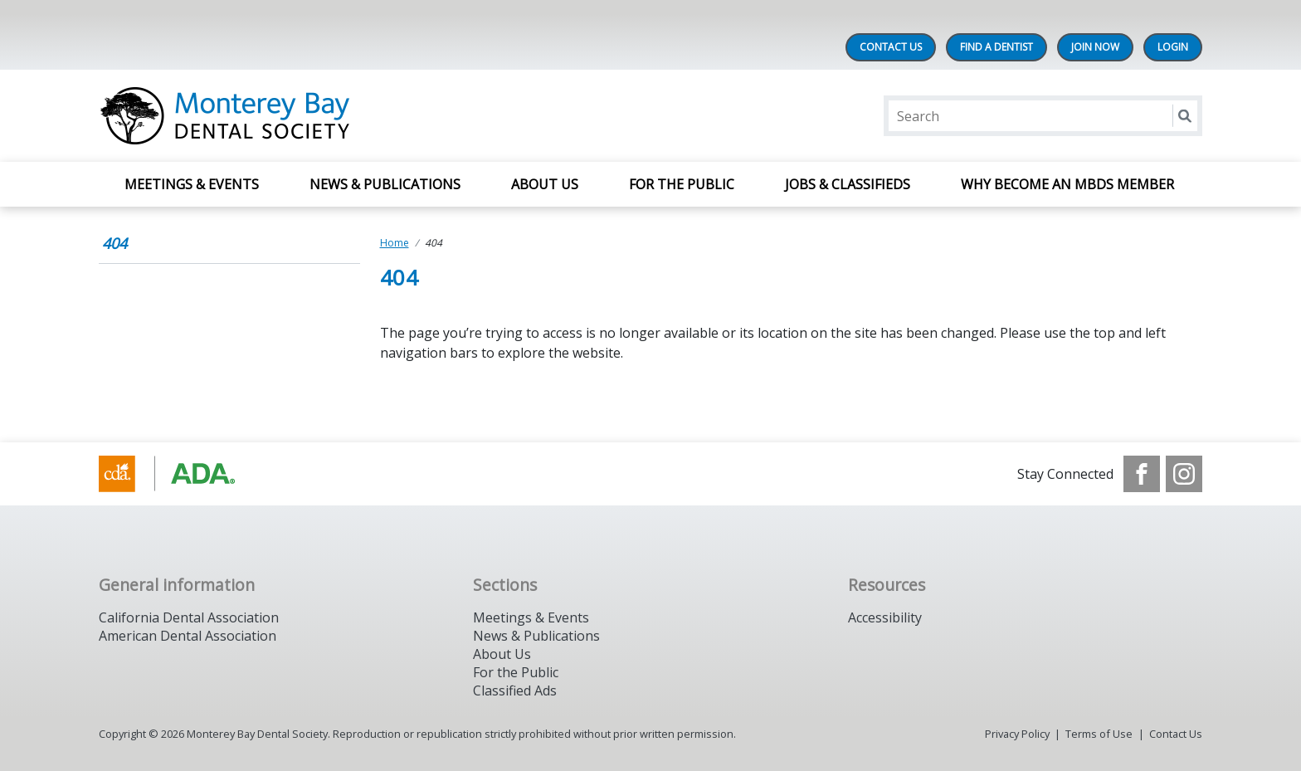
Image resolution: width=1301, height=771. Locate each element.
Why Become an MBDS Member (1069, 184)
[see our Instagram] (1184, 474)
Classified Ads (515, 690)
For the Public (515, 672)
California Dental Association (189, 617)
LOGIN (1172, 47)
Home (394, 243)
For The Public (681, 184)
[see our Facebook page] (1141, 474)
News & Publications (384, 184)
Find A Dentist (996, 47)
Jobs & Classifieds (847, 184)
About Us (544, 184)
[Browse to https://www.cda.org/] (183, 474)
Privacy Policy (1017, 733)
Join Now (1095, 47)
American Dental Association (187, 636)
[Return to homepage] (313, 115)
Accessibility (885, 617)
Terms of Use (1099, 733)
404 (114, 243)
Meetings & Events (191, 184)
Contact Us (891, 47)
